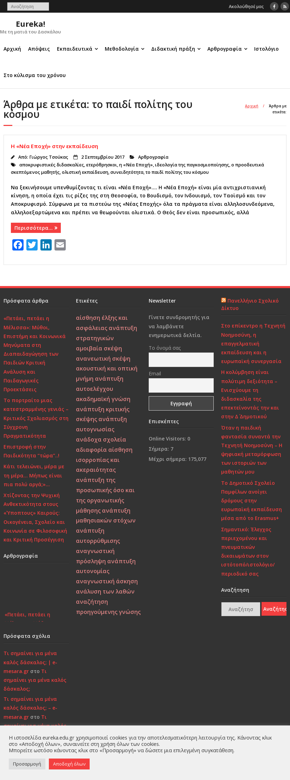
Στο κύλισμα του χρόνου (35, 75)
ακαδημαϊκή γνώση (103, 399)
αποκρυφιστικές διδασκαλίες (51, 165)
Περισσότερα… (33, 227)
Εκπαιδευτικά (74, 48)
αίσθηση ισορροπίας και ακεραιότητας (104, 460)
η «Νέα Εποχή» (136, 165)
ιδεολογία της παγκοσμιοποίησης (192, 165)
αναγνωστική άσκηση (107, 581)
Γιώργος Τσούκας (48, 157)
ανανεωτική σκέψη (103, 358)
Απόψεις (39, 48)
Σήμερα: (159, 448)
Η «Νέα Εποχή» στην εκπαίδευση (54, 146)
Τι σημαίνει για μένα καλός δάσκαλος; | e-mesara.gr (30, 662)
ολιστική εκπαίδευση (85, 172)
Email (155, 373)
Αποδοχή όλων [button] (69, 764)
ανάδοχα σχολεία (101, 439)
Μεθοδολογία (122, 48)
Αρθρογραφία (224, 48)
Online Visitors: (168, 438)
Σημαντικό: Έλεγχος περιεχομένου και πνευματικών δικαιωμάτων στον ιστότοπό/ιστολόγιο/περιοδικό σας (248, 551)
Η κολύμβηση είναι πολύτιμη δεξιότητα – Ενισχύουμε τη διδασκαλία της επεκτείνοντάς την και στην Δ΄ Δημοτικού (250, 394)
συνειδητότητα (126, 172)
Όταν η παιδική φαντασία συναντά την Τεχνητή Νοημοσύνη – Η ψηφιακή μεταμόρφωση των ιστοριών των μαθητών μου (251, 449)
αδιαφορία (91, 450)
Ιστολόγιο (266, 48)
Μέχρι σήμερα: (168, 459)
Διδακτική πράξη (173, 48)
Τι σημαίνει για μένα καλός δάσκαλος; (35, 680)
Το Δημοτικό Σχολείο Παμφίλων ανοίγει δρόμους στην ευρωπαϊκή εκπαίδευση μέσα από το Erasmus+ (251, 501)
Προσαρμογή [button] (27, 764)
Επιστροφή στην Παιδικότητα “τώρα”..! (31, 451)
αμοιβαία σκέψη (99, 348)
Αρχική (12, 48)
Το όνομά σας (165, 347)
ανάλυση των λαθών (105, 591)
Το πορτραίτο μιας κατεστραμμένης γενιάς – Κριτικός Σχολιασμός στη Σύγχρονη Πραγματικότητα (36, 418)
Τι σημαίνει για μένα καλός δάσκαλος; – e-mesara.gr (30, 708)
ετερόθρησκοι (101, 165)
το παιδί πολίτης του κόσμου (177, 172)
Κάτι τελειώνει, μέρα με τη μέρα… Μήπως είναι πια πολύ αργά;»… (34, 475)
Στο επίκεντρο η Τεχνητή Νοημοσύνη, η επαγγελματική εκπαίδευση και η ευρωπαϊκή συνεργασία (253, 343)
